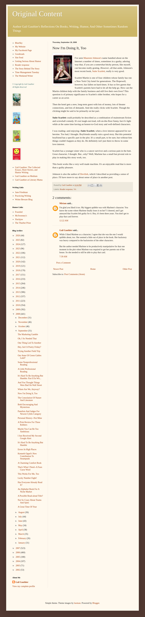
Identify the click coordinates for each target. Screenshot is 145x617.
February (22, 538)
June (20, 521)
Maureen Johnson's (92, 58)
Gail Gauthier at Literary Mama (29, 180)
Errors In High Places (27, 449)
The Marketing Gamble (28, 334)
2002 (18, 570)
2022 (18, 253)
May (20, 525)
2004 (18, 561)
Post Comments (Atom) (74, 274)
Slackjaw (19, 219)
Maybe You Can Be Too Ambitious (28, 430)
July (20, 516)
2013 (18, 292)
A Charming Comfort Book (29, 463)
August (21, 512)
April (20, 530)
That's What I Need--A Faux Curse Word (30, 468)
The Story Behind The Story (27, 69)
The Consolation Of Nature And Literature (29, 399)
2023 (18, 248)
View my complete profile (23, 586)
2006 (18, 552)
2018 (18, 270)
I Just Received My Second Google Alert (29, 437)
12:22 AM (63, 220)
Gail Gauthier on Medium (26, 176)
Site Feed (19, 57)
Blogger (95, 603)
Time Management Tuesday (27, 72)
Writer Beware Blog (24, 199)
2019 (18, 266)
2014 (18, 288)
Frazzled (19, 212)
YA (75, 189)
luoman (77, 603)
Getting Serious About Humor (28, 61)
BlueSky (19, 43)
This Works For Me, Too (28, 474)
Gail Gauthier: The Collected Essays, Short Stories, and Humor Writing (27, 170)
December (23, 317)
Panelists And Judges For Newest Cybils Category (29, 412)
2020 (18, 262)
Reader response (66, 189)
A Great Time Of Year (27, 507)
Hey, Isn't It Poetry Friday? (29, 347)
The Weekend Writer (24, 76)
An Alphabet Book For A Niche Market (28, 490)
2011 (18, 301)
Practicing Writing (23, 196)
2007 (18, 548)
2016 (18, 279)
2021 (18, 257)
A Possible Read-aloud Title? (30, 496)
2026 (18, 235)
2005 (18, 557)
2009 (18, 309)
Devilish (84, 174)
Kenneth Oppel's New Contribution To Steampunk (27, 456)
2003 (18, 565)
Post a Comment (63, 263)
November (23, 322)
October (22, 326)
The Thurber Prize (23, 223)
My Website (20, 47)
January (21, 543)
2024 (18, 244)
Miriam (62, 203)
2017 (18, 275)
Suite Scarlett (98, 71)
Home (93, 269)
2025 (18, 240)
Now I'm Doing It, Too (27, 393)
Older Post (127, 269)
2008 (18, 314)
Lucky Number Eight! (27, 478)
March (21, 534)
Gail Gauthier (65, 230)
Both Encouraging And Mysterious (28, 405)
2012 (18, 296)
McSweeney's (21, 216)
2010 (18, 305)
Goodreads (20, 54)
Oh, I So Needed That (27, 338)
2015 (18, 283)
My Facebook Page (23, 50)
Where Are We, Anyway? (29, 389)
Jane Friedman (21, 192)
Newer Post (58, 269)
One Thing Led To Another (29, 343)
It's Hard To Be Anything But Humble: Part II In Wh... (30, 377)
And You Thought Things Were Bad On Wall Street (30, 383)
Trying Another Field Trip (29, 351)
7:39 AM (63, 256)
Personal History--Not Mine (30, 418)
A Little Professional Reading (27, 370)
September (23, 331)
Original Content (37, 14)
